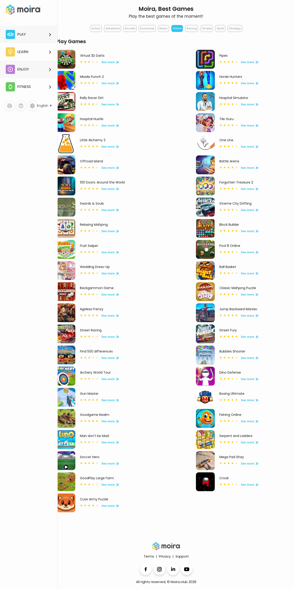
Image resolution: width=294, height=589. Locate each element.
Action (95, 28)
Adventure (112, 28)
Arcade (130, 28)
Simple (207, 28)
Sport (220, 28)
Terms (149, 556)
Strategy (235, 28)
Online (177, 28)
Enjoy (17, 69)
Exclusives (147, 28)
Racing (192, 28)
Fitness (18, 86)
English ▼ (44, 105)
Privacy (165, 556)
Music (163, 28)
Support (182, 556)
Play (16, 34)
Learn (17, 51)
